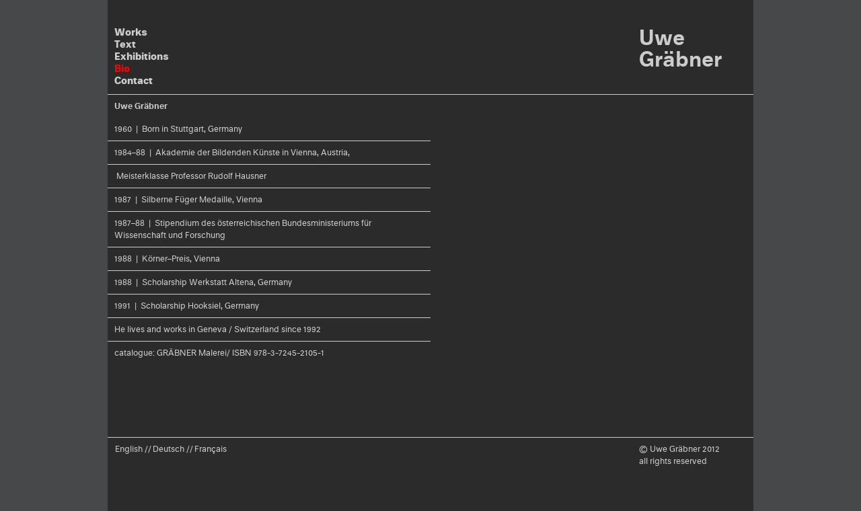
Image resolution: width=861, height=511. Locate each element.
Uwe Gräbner (680, 48)
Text (125, 44)
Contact (133, 80)
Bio (122, 68)
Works (130, 32)
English (129, 449)
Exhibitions (141, 56)
